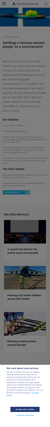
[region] (25, 395)
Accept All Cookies (25, 409)
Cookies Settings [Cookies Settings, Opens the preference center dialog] (25, 415)
